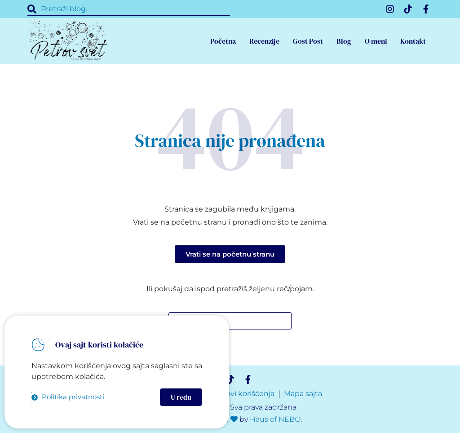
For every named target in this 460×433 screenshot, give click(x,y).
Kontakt (413, 41)
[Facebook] (426, 9)
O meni (376, 41)
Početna (223, 41)
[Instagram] (390, 9)
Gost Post (308, 41)
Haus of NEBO (275, 419)
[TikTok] (408, 9)
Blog (343, 41)
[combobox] (128, 9)
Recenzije (264, 41)
